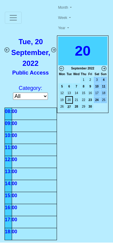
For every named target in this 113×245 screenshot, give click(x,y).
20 (69, 100)
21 (76, 100)
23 (90, 100)
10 (97, 86)
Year (62, 28)
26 (62, 106)
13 (69, 93)
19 (62, 100)
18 (103, 93)
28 (76, 106)
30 (90, 106)
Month (63, 7)
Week (63, 18)
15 (83, 93)
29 (83, 106)
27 (69, 107)
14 (76, 93)
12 (62, 93)
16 (90, 93)
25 (103, 100)
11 (103, 86)
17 (97, 93)
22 (83, 100)
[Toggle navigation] (13, 18)
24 (97, 100)
